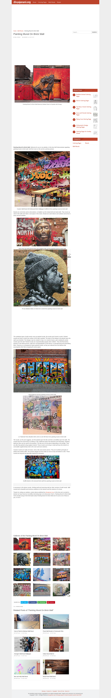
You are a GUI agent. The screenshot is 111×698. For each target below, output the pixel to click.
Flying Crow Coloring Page (83, 119)
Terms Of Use (61, 691)
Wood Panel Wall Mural (49, 676)
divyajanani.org (22, 2)
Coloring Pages (42, 2)
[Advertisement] (55, 18)
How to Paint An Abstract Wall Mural (24, 631)
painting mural (19, 606)
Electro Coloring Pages (82, 100)
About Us (67, 691)
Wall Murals (51, 2)
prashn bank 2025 (77, 695)
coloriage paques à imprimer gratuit (64, 695)
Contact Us (49, 691)
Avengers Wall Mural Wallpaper (22, 654)
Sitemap (44, 691)
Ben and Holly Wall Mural (21, 676)
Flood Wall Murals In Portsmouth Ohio (53, 631)
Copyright (54, 691)
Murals (59, 2)
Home (34, 2)
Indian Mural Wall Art (48, 654)
